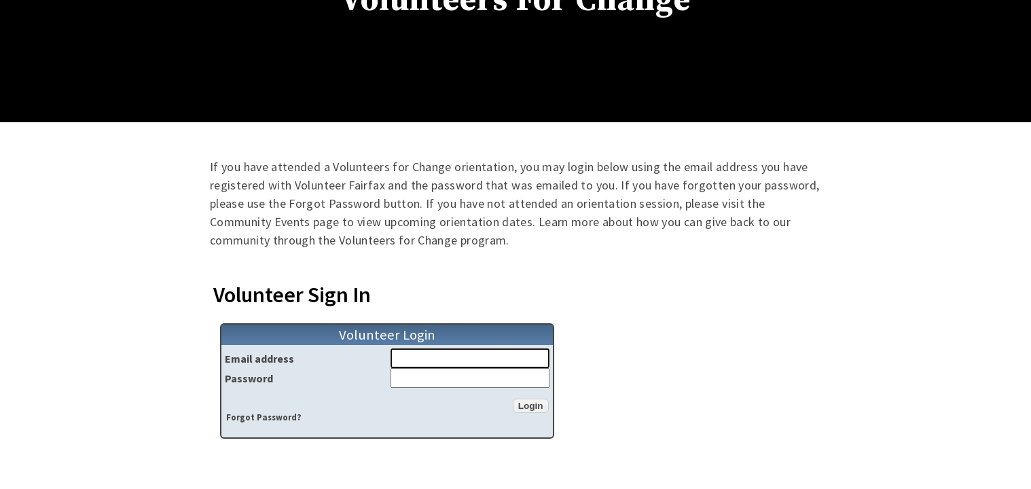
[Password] (470, 378)
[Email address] (470, 358)
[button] (531, 406)
